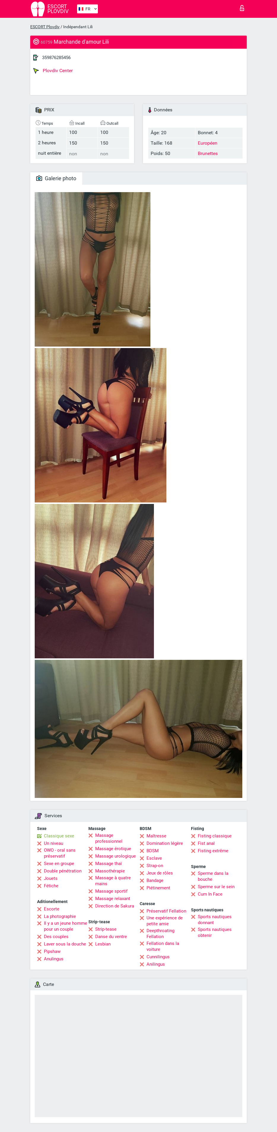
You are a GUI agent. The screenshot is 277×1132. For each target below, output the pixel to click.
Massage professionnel (108, 838)
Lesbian (103, 944)
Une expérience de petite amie (165, 921)
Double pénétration (63, 871)
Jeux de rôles (160, 873)
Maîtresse (156, 836)
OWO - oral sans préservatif (60, 853)
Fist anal (206, 843)
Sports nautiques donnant (215, 919)
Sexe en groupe (59, 863)
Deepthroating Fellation (160, 933)
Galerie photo (56, 178)
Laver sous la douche (65, 944)
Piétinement (158, 888)
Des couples (56, 936)
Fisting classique (215, 836)
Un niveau (53, 843)
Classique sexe (59, 836)
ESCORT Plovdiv (45, 26)
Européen (207, 143)
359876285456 (56, 57)
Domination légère (165, 843)
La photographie (60, 916)
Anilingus (156, 964)
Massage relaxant (112, 898)
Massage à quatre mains (113, 880)
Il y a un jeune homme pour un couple (65, 926)
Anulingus (53, 959)
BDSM (153, 850)
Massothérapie (110, 871)
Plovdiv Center (53, 71)
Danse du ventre (111, 936)
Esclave (154, 858)
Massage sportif (111, 891)
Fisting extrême (213, 850)
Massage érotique (113, 848)
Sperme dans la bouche (213, 876)
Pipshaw (52, 951)
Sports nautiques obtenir (215, 932)
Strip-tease (106, 929)
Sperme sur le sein (216, 886)
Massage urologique (115, 856)
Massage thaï (108, 863)
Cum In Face (210, 894)
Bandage (155, 880)
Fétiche (51, 885)
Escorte (51, 909)
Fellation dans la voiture (163, 946)
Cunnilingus (158, 956)
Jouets (51, 878)
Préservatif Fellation (166, 911)
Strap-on (155, 865)
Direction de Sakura (114, 906)
